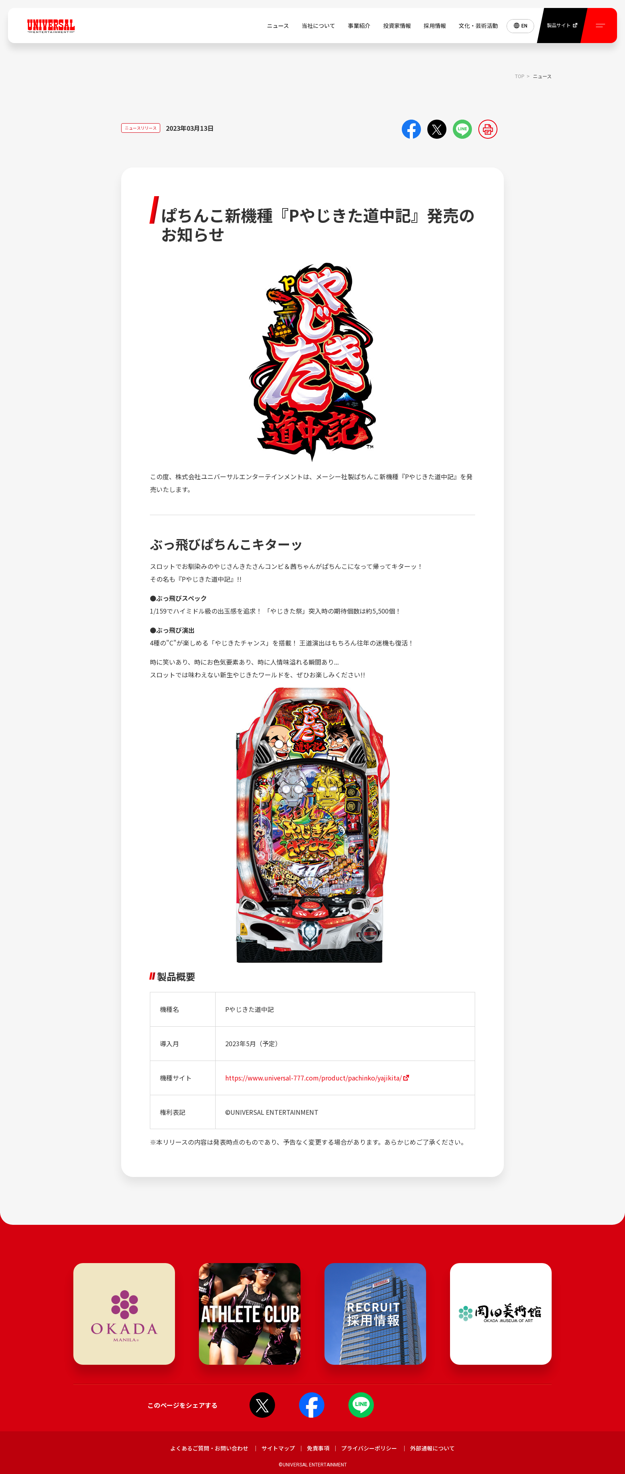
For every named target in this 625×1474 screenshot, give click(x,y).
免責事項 (318, 1448)
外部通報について (432, 1448)
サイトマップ (278, 1448)
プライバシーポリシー (369, 1448)
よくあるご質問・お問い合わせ (209, 1448)
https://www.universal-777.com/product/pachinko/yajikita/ (313, 1077)
